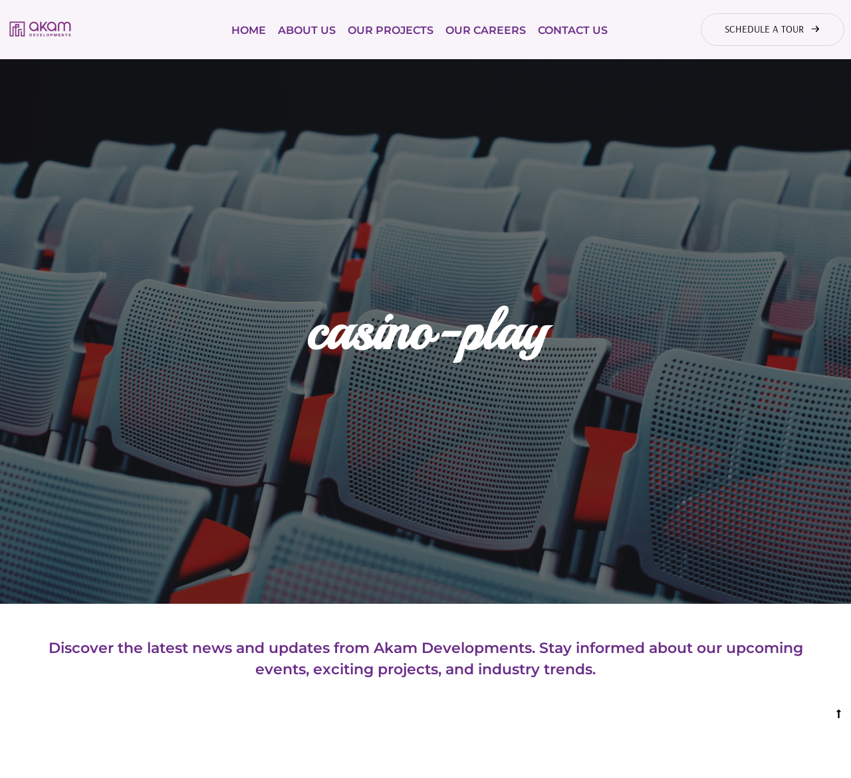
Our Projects (390, 30)
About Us (307, 30)
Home (248, 30)
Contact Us (573, 30)
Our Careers (485, 30)
